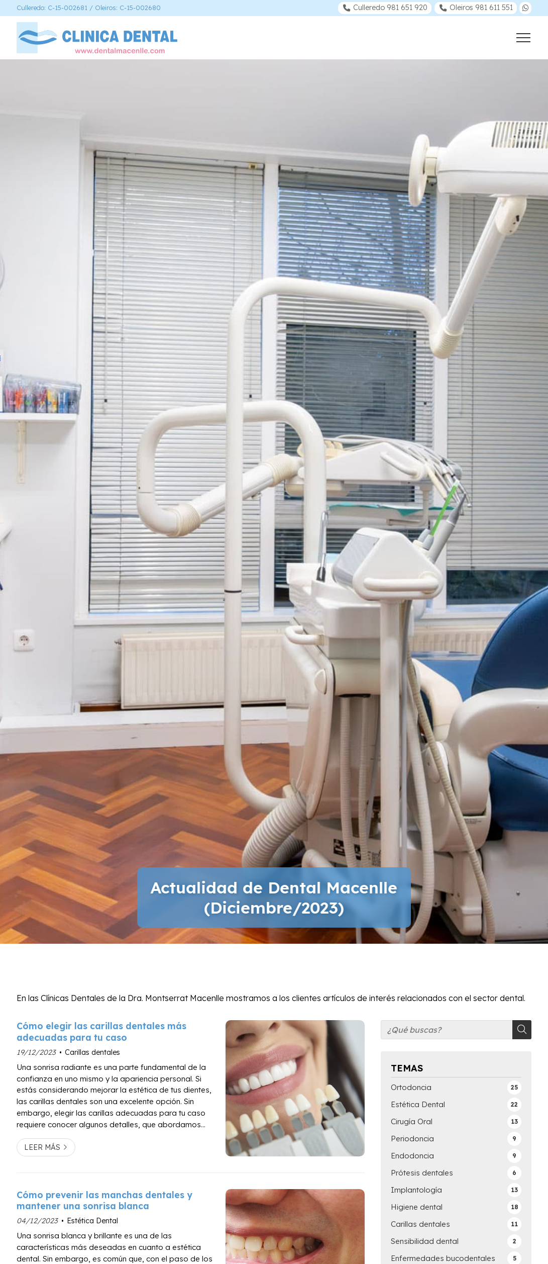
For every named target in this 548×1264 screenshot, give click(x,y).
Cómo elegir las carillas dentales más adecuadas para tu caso (101, 1031)
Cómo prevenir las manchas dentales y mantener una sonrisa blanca (104, 1200)
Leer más (42, 1147)
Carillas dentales (92, 1052)
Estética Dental (92, 1220)
